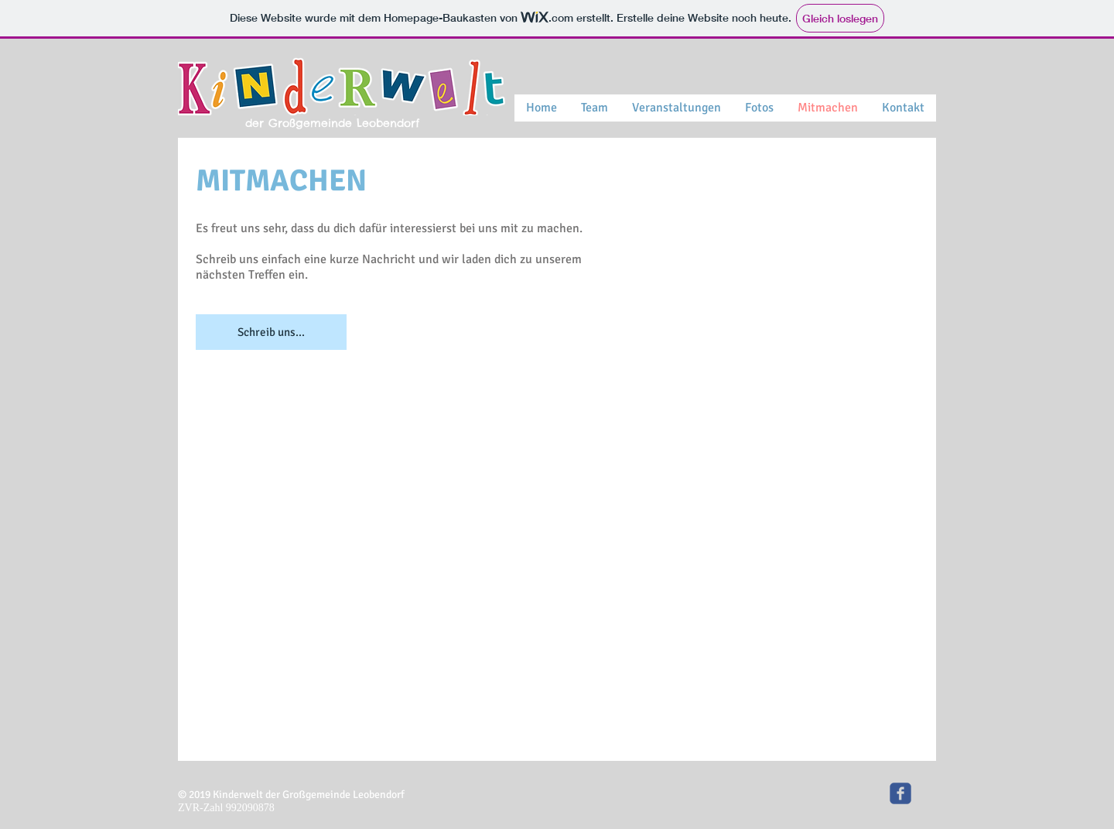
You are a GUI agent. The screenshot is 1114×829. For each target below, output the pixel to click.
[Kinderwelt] (900, 793)
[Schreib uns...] (271, 332)
